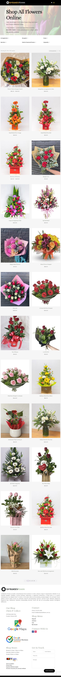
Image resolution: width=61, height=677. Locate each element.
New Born (3, 42)
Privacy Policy (9, 665)
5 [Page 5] (32, 580)
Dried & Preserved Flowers (28, 42)
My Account (34, 624)
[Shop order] (54, 51)
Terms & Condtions (10, 663)
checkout (34, 620)
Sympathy (46, 42)
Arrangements (4, 38)
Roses (45, 38)
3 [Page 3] (29, 580)
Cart (33, 622)
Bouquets (24, 38)
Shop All (34, 618)
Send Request (49, 670)
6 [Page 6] (34, 580)
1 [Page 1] (26, 580)
